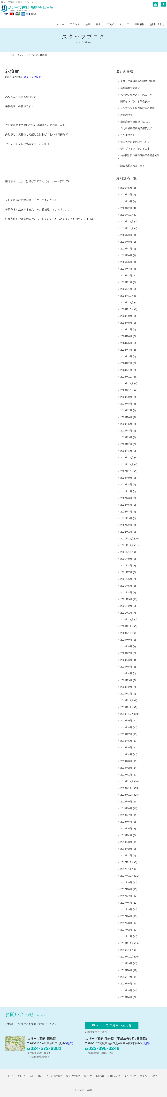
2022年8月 (126, 484)
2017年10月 (127, 875)
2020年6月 (126, 660)
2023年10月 (127, 390)
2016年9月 (126, 963)
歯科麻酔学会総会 (130, 87)
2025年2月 (126, 282)
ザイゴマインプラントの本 (135, 148)
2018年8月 (126, 808)
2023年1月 (126, 450)
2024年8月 (126, 322)
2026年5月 (126, 187)
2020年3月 (126, 680)
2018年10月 (127, 794)
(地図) (69, 1043)
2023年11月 (127, 383)
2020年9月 (126, 639)
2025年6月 (126, 255)
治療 (87, 24)
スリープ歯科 (86, 1090)
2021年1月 (126, 612)
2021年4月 (126, 592)
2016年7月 (126, 976)
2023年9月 (126, 397)
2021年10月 (127, 552)
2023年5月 (126, 423)
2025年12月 (127, 214)
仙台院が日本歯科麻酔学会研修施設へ (138, 157)
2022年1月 (126, 531)
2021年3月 (126, 599)
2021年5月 (126, 585)
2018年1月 (126, 855)
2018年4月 (126, 835)
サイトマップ (130, 1076)
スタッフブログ (30, 55)
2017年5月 (126, 909)
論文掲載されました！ (132, 165)
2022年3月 (126, 518)
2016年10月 (127, 956)
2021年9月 (126, 558)
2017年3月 (126, 923)
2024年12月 (127, 295)
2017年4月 (126, 916)
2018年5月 (126, 828)
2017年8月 (126, 889)
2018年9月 (126, 801)
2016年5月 (126, 990)
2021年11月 (127, 545)
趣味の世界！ (127, 114)
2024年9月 (126, 315)
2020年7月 (126, 653)
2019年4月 (126, 754)
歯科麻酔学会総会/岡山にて (135, 121)
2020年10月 (127, 633)
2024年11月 (127, 302)
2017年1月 (126, 936)
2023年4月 (126, 430)
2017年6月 (126, 902)
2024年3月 (126, 356)
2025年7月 (126, 248)
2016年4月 (126, 997)
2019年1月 (126, 774)
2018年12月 (127, 781)
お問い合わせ (157, 24)
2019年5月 (126, 747)
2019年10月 (127, 713)
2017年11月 (127, 868)
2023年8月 (126, 403)
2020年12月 (127, 619)
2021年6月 (126, 578)
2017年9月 (126, 882)
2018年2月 (126, 848)
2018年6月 (126, 821)
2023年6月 (126, 417)
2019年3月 (126, 761)
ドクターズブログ (54, 1076)
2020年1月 (126, 693)
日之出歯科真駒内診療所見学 (136, 128)
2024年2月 (126, 363)
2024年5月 (126, 343)
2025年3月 (126, 275)
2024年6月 (126, 336)
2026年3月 (126, 201)
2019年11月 (127, 707)
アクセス (75, 24)
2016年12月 (127, 943)
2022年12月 (127, 457)
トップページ (12, 55)
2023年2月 (126, 444)
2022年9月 (126, 477)
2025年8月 (126, 241)
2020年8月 (126, 646)
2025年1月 (126, 289)
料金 (98, 24)
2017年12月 (127, 862)
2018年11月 (127, 788)
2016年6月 (126, 983)
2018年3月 (126, 842)
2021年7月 (126, 572)
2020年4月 (126, 673)
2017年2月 (126, 929)
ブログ (110, 24)
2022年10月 (127, 471)
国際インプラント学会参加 (135, 101)
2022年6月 (126, 498)
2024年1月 (126, 370)
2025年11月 (127, 221)
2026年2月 (126, 208)
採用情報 (139, 24)
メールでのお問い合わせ (112, 1025)
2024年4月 (126, 349)
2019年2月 (126, 767)
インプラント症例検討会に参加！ (138, 108)
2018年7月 (126, 815)
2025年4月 (126, 268)
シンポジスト (127, 135)
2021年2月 (126, 605)
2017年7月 (126, 896)
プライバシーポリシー (150, 1076)
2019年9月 (126, 720)
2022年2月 (126, 525)
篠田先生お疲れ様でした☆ (135, 141)
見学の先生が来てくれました (136, 94)
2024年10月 (127, 309)
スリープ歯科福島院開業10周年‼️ (138, 81)
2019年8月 (126, 727)
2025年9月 (126, 235)
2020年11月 (127, 626)
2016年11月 (127, 950)
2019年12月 (127, 700)
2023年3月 (126, 437)
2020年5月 (126, 666)
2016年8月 (126, 970)
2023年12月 (127, 376)
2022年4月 (126, 511)
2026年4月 (126, 194)
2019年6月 (126, 740)
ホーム (60, 24)
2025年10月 (127, 228)
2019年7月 (126, 734)
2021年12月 (127, 538)
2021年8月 (126, 565)
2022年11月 (127, 464)
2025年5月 (126, 262)
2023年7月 (126, 410)
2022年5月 (126, 504)
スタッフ (124, 24)
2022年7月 (126, 491)
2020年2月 (126, 686)
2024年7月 (126, 329)
